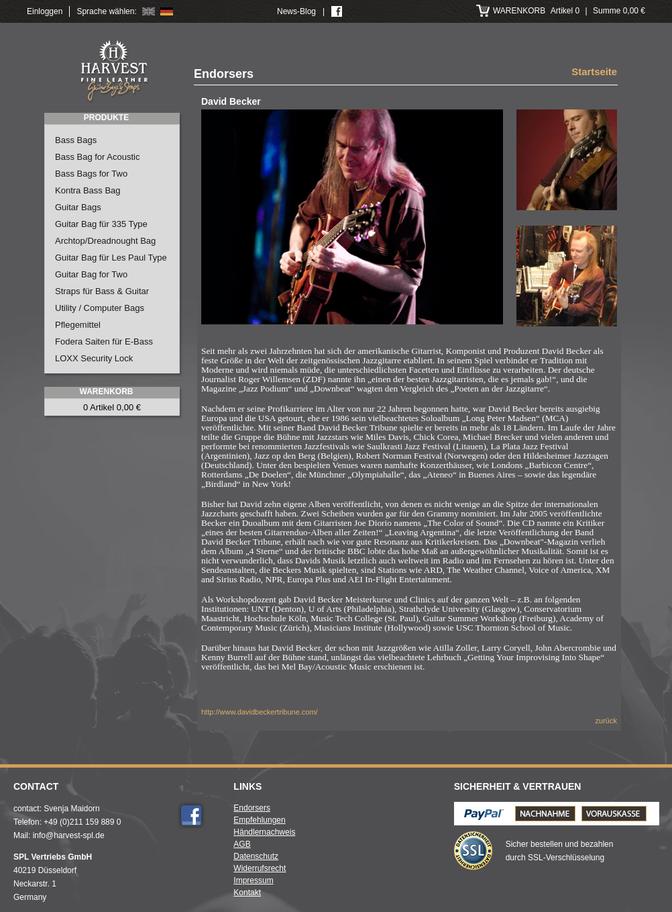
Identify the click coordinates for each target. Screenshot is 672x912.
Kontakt (247, 892)
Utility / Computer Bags (99, 308)
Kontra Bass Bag (88, 190)
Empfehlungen (259, 820)
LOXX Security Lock (94, 358)
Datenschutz (255, 856)
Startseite (594, 72)
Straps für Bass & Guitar (102, 291)
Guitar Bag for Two (91, 274)
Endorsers (251, 808)
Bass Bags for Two (91, 173)
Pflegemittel (78, 324)
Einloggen (44, 11)
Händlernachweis (264, 832)
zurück (606, 721)
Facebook (191, 815)
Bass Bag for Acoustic (97, 156)
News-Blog (296, 11)
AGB (241, 844)
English (148, 11)
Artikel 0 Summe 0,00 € (569, 10)
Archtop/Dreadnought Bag (105, 240)
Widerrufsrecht (259, 868)
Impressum (253, 880)
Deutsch (166, 11)
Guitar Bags (78, 207)
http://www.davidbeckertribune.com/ (259, 712)
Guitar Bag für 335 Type (101, 224)
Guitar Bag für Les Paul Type (111, 257)
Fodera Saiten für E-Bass (104, 341)
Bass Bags (76, 140)
